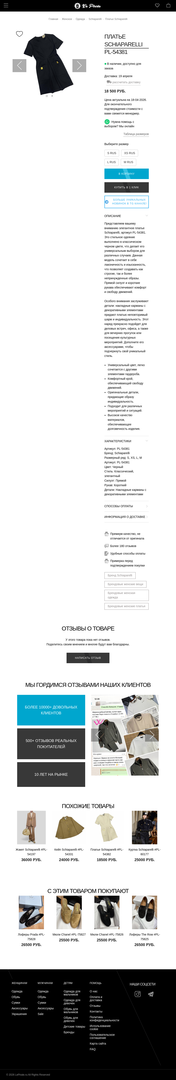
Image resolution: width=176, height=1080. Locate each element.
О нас (94, 991)
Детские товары (74, 1026)
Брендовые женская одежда (121, 595)
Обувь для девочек (71, 1019)
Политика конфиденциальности (102, 1019)
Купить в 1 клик (126, 187)
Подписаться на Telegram (47, 1070)
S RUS (111, 153)
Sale (41, 1014)
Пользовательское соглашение (102, 1036)
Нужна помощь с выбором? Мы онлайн (119, 123)
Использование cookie (100, 1027)
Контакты (96, 1011)
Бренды (69, 1032)
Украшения (19, 1014)
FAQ (93, 1049)
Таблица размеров (136, 134)
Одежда (17, 991)
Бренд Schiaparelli (120, 575)
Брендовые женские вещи (125, 584)
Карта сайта (98, 1043)
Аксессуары (20, 1008)
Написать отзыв (88, 657)
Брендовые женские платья (126, 606)
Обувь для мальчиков (71, 1010)
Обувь (16, 997)
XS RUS (129, 153)
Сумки (16, 1002)
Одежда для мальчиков (72, 993)
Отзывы (95, 1005)
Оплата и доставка (96, 999)
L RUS (111, 162)
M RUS (128, 162)
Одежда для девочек (72, 1002)
